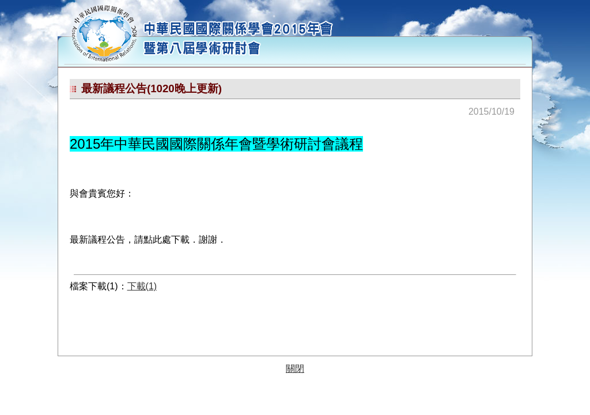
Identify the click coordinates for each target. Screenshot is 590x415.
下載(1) (142, 286)
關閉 (295, 368)
